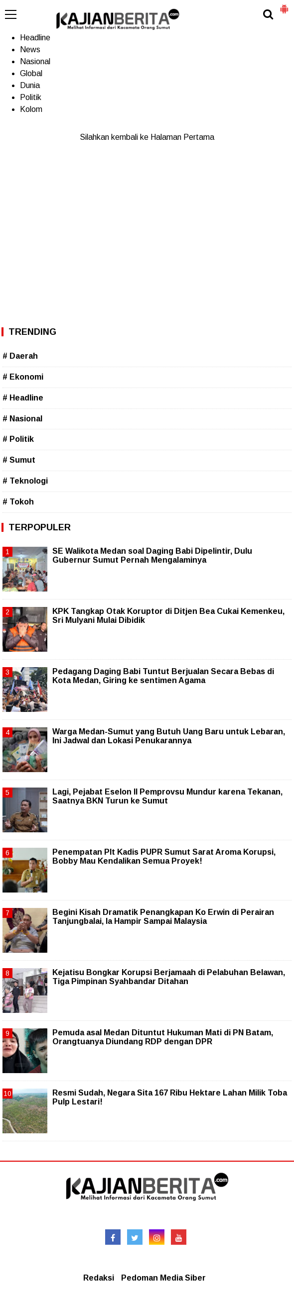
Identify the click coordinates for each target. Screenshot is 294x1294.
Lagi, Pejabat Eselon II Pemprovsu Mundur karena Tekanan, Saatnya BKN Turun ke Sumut (167, 796)
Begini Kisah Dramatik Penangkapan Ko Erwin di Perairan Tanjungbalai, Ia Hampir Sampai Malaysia (163, 916)
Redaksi (98, 1278)
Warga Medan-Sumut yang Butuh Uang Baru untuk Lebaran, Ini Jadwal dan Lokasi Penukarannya (168, 736)
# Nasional (22, 418)
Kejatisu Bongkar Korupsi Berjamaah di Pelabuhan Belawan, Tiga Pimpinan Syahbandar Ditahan (168, 977)
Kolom (31, 109)
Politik (30, 97)
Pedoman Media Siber (163, 1278)
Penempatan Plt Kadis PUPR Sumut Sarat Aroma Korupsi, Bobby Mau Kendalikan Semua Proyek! (164, 856)
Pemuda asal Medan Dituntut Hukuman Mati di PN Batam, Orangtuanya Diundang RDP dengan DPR (162, 1037)
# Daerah (20, 356)
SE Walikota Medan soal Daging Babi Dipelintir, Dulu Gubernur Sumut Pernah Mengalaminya (152, 555)
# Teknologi (25, 481)
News (30, 49)
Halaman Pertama (182, 137)
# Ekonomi (22, 377)
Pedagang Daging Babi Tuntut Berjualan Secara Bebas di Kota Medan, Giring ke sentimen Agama (163, 676)
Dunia (30, 85)
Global (31, 73)
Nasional (35, 61)
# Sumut (18, 460)
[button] (284, 5)
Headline (35, 37)
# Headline (22, 398)
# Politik (18, 439)
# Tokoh (18, 502)
